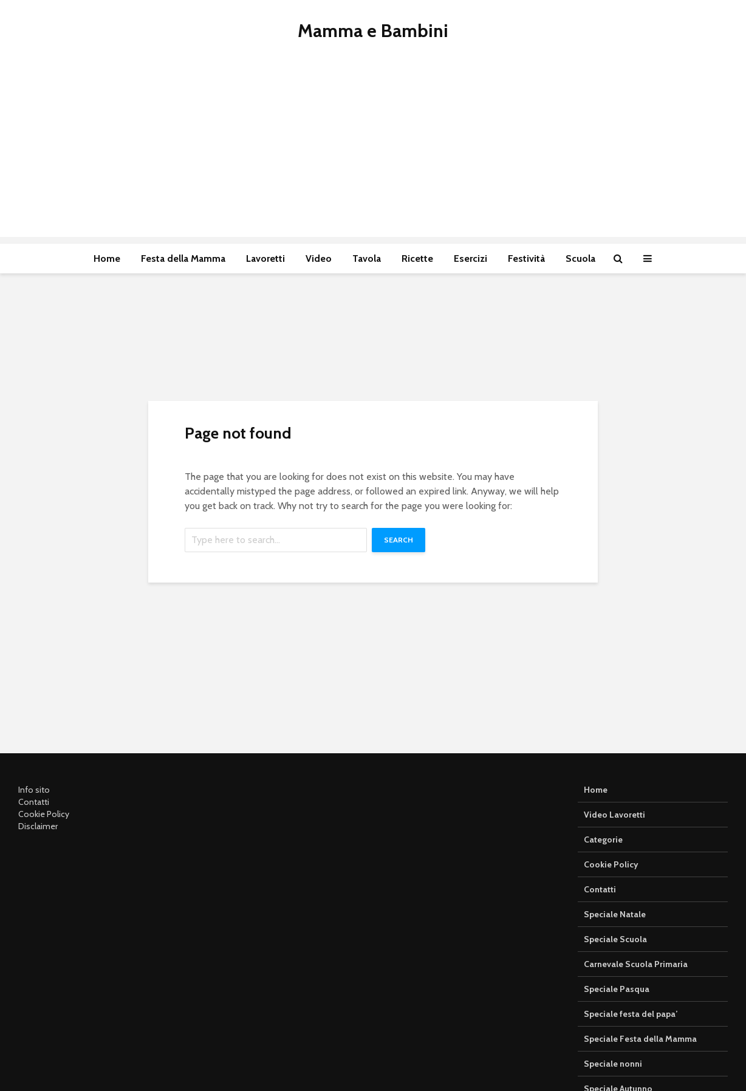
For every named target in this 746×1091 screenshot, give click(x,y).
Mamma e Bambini (373, 30)
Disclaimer (38, 826)
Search (398, 539)
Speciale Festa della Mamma (640, 1038)
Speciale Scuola (615, 939)
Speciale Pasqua (616, 988)
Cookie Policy (43, 814)
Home (107, 258)
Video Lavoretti (614, 814)
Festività (526, 258)
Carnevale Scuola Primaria (636, 964)
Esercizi (470, 258)
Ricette (417, 258)
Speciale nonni (613, 1063)
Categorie (603, 839)
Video (319, 258)
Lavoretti (265, 258)
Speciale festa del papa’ (630, 1013)
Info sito (34, 789)
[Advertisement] (373, 152)
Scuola (580, 258)
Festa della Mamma (183, 258)
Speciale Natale (615, 914)
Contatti (33, 801)
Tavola (366, 258)
